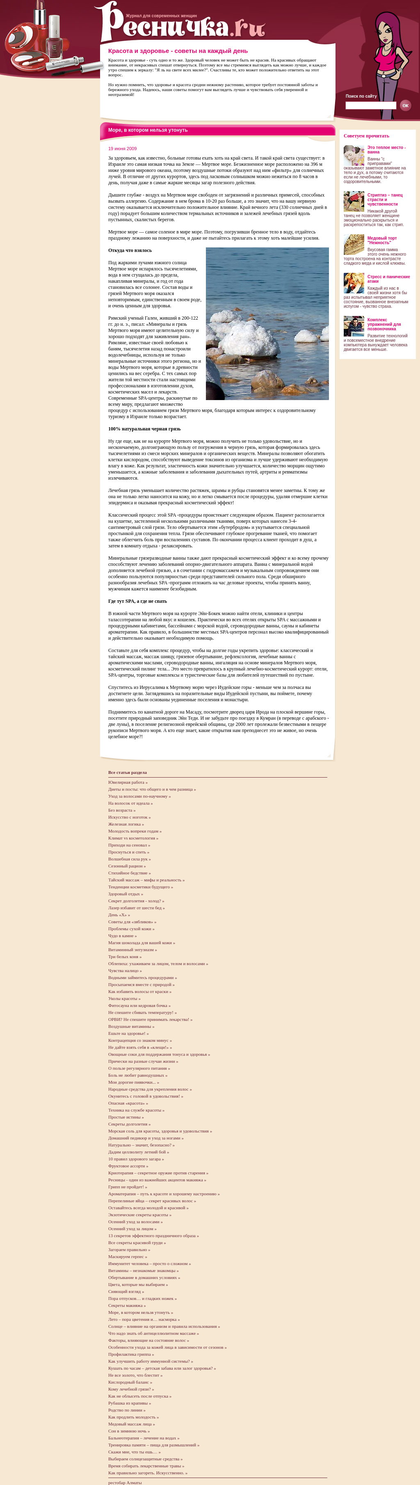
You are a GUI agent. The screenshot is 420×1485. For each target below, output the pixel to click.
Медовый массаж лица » (131, 1423)
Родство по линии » (127, 1409)
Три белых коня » (125, 956)
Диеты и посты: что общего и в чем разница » (152, 789)
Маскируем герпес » (127, 1256)
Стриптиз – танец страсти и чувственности (385, 199)
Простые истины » (126, 1116)
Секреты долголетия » (129, 1123)
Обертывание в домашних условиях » (144, 1277)
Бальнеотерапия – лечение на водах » (144, 1437)
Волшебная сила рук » (129, 858)
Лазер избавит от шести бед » (136, 907)
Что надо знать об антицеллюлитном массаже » (153, 1333)
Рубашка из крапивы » (129, 1402)
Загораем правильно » (129, 1249)
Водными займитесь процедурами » (142, 977)
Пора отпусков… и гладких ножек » (142, 1298)
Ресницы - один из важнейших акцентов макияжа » (157, 1179)
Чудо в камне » (122, 935)
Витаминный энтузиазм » (132, 949)
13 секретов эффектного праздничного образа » (153, 1235)
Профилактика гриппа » (131, 1354)
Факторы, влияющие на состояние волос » (148, 1340)
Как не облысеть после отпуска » (139, 1395)
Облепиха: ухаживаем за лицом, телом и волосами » (158, 963)
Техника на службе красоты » (136, 1109)
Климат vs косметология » (133, 837)
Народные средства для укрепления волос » (150, 1089)
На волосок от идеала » (130, 803)
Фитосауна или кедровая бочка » (139, 1005)
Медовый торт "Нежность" (382, 240)
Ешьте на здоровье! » (128, 1033)
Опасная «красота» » (128, 1103)
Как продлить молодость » (133, 1416)
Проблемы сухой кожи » (131, 928)
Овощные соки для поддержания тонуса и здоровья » (159, 1054)
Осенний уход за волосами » (135, 1221)
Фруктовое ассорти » (128, 1165)
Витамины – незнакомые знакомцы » (143, 1270)
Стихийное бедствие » (129, 872)
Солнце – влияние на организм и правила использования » (164, 1326)
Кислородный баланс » (130, 1382)
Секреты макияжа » (127, 1305)
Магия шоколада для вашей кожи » (141, 942)
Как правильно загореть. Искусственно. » (147, 1472)
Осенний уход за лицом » (132, 1228)
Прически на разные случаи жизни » (143, 1061)
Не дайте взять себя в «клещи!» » (140, 1047)
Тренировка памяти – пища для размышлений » (153, 1444)
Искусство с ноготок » (129, 817)
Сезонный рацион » (127, 865)
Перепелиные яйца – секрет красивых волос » (152, 1200)
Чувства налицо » (125, 970)
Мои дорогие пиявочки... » (133, 1082)
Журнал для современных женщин (161, 16)
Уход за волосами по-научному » (139, 796)
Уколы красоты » (124, 998)
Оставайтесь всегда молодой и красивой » (148, 1207)
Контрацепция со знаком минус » (140, 1040)
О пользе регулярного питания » (139, 1068)
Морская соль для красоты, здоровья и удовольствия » (160, 1130)
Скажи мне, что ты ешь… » (134, 1451)
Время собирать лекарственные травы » (146, 1465)
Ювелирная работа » (128, 782)
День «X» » (119, 914)
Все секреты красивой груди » (137, 1242)
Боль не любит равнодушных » (137, 1075)
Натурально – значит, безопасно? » (141, 1144)
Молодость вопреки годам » (135, 830)
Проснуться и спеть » (128, 851)
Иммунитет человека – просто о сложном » (149, 1263)
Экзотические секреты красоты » (139, 1214)
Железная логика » (126, 823)
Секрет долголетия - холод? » (136, 900)
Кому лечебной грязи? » (131, 1389)
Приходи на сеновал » (129, 844)
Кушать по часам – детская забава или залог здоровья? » (162, 1368)
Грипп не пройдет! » (127, 1186)
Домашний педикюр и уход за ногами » (146, 1137)
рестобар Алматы (125, 1482)
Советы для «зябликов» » (132, 921)
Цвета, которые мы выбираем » (138, 1284)
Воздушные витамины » (131, 1026)
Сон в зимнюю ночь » (129, 1430)
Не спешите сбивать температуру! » (142, 1012)
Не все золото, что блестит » (135, 1375)
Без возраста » (122, 810)
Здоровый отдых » (125, 893)
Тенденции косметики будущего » (140, 886)
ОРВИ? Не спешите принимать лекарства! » (150, 1019)
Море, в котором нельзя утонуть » (140, 1312)
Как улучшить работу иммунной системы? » (150, 1361)
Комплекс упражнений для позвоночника (384, 324)
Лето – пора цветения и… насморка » (144, 1319)
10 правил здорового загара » (136, 1158)
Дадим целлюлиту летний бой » (138, 1151)
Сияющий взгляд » (126, 1291)
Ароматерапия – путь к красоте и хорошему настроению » (164, 1193)
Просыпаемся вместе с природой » (141, 984)
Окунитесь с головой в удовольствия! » (145, 1096)
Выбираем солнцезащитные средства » (145, 1458)
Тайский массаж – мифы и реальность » (146, 879)
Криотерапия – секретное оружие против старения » (158, 1172)
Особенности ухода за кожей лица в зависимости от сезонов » (167, 1347)
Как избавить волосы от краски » (139, 991)
